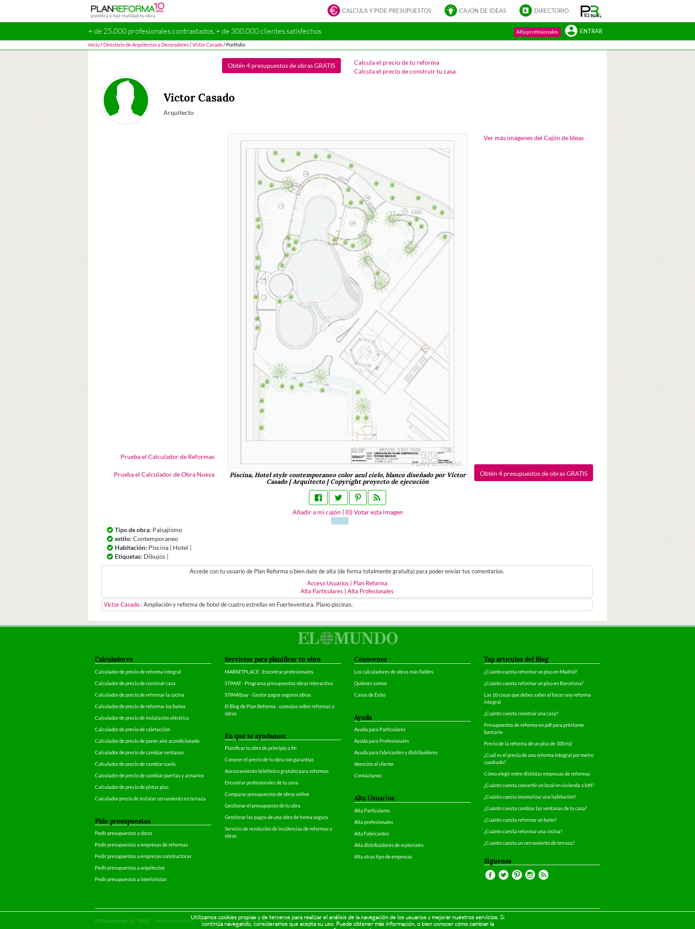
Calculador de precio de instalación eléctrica (142, 718)
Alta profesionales (537, 31)
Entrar (583, 32)
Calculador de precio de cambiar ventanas (139, 752)
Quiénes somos (370, 683)
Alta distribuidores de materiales (389, 845)
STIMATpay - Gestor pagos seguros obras (268, 695)
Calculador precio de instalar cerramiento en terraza (150, 798)
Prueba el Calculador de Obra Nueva (164, 474)
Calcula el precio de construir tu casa (405, 71)
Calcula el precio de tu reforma (396, 62)
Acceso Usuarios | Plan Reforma (347, 583)
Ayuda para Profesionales (381, 741)
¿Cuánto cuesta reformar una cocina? (523, 831)
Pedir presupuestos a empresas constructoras (143, 856)
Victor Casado (122, 604)
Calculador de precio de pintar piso (131, 787)
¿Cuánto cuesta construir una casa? (521, 713)
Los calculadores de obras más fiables (393, 671)
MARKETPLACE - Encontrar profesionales (269, 671)
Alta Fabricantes (371, 833)
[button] (591, 11)
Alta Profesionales (371, 591)
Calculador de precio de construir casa (135, 683)
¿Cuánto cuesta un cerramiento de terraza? (529, 843)
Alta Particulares (322, 591)
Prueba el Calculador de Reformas (168, 456)
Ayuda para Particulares (380, 729)
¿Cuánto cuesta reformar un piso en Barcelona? (533, 683)
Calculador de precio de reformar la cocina (139, 695)
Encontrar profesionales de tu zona (261, 782)
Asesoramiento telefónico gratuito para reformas (277, 771)
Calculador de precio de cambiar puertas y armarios (149, 775)
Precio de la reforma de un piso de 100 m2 (528, 743)
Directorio (544, 11)
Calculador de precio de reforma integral (138, 671)
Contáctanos (368, 775)
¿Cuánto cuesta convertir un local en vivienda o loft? (539, 785)
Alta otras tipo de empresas (383, 856)
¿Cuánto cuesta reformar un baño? (520, 820)
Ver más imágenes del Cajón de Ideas (534, 137)
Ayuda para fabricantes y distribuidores (396, 752)
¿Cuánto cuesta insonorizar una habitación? (530, 797)
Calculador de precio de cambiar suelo (135, 764)
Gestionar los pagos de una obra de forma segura (276, 817)
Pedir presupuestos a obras (123, 833)
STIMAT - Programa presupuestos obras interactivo (279, 683)
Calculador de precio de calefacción (132, 729)
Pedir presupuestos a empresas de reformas (141, 844)
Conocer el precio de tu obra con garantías (269, 759)
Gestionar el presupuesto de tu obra (263, 805)
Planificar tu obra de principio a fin (261, 748)
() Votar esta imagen (374, 512)
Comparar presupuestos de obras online (267, 794)
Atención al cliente (374, 764)
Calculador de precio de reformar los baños (140, 706)
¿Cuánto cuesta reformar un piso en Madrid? (530, 671)
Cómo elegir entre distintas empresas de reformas (537, 773)
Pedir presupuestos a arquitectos (130, 867)
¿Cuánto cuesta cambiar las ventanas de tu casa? (535, 808)
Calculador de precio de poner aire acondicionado (147, 741)
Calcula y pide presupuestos (379, 11)
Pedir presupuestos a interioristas (131, 879)
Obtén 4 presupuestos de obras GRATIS (281, 65)
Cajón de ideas (475, 11)
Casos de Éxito (370, 695)
